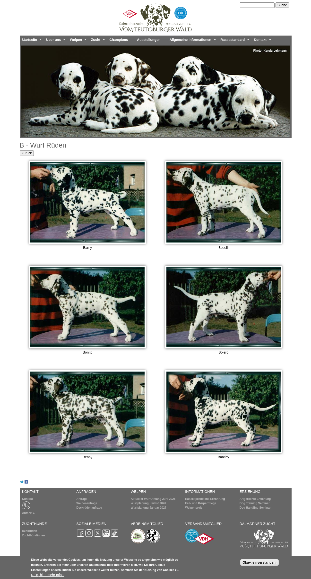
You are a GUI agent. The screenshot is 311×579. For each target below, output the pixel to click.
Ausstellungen (148, 40)
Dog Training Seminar (255, 503)
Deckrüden (29, 531)
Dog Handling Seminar (255, 507)
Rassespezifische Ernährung (205, 499)
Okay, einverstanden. (259, 564)
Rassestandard (233, 41)
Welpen (77, 41)
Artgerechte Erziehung (255, 499)
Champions (118, 40)
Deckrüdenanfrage (89, 507)
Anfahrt (28, 513)
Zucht (97, 41)
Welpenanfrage (86, 503)
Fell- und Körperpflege (200, 503)
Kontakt (261, 41)
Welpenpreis (193, 507)
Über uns (55, 41)
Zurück (27, 153)
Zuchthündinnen (33, 535)
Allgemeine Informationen (192, 41)
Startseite (31, 41)
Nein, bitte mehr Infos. (47, 576)
